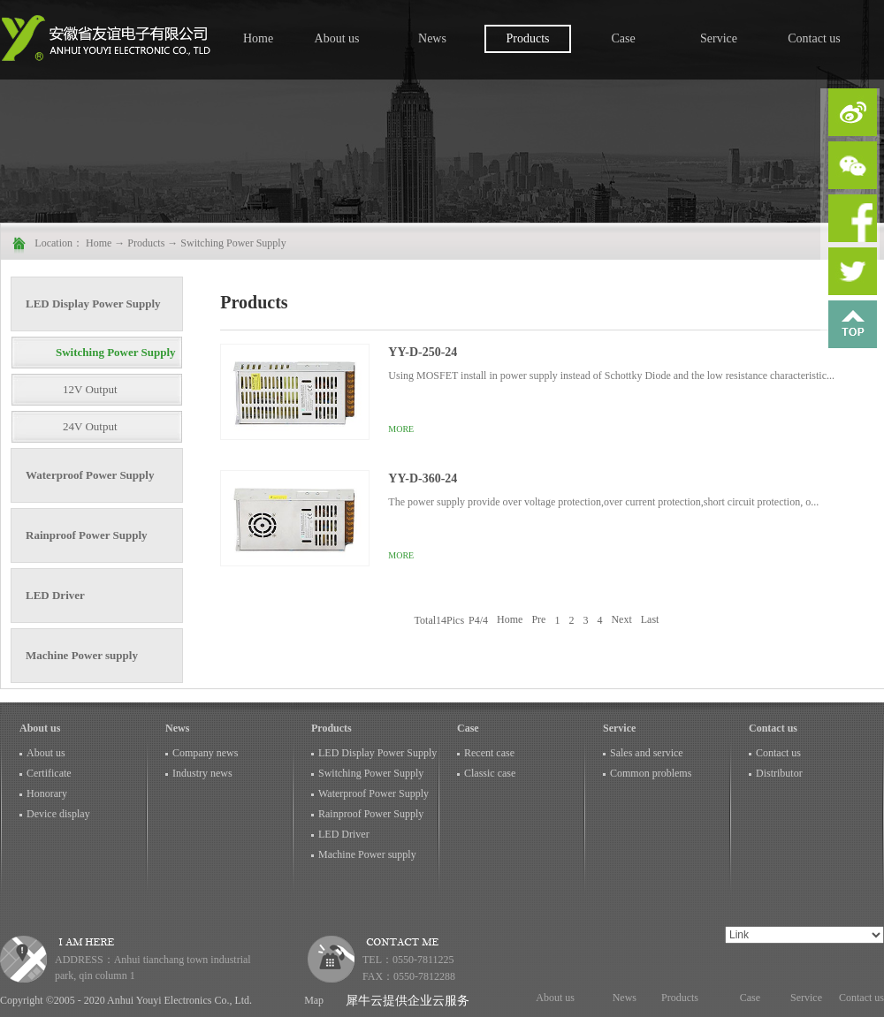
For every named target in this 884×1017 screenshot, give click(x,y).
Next (621, 620)
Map (311, 1000)
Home (258, 38)
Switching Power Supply (233, 243)
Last (650, 620)
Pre (538, 620)
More (401, 429)
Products (145, 243)
